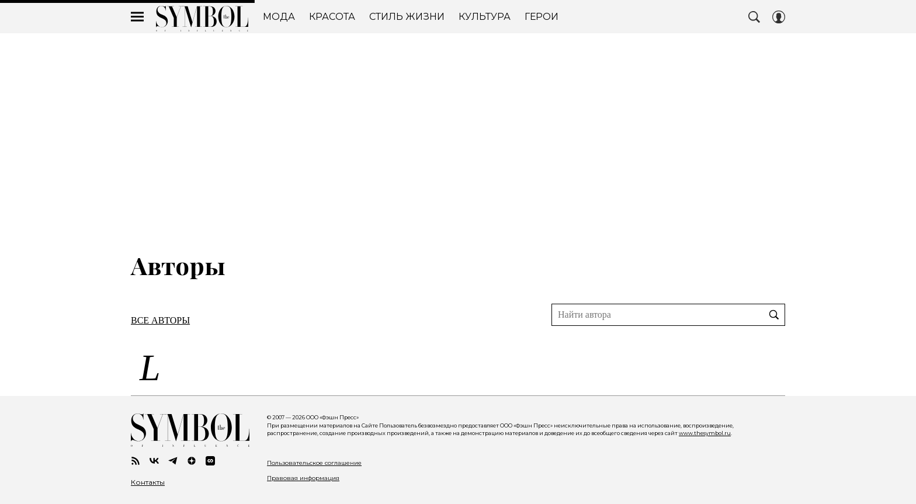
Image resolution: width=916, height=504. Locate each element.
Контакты (148, 482)
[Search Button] (754, 17)
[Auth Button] (778, 17)
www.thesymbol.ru (705, 433)
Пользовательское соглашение (314, 463)
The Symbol (202, 19)
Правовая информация (303, 478)
